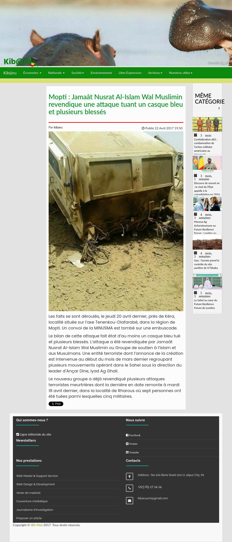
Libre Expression (130, 73)
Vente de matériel (28, 493)
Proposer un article (29, 518)
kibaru (58, 127)
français (214, 63)
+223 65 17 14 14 (150, 487)
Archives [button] (155, 73)
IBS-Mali (37, 525)
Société (77, 73)
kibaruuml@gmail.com (153, 498)
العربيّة (224, 63)
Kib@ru (10, 72)
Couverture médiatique (32, 501)
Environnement (101, 73)
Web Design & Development (35, 484)
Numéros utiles (180, 73)
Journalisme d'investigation (34, 509)
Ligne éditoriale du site (33, 434)
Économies (32, 73)
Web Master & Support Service (37, 476)
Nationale (56, 73)
